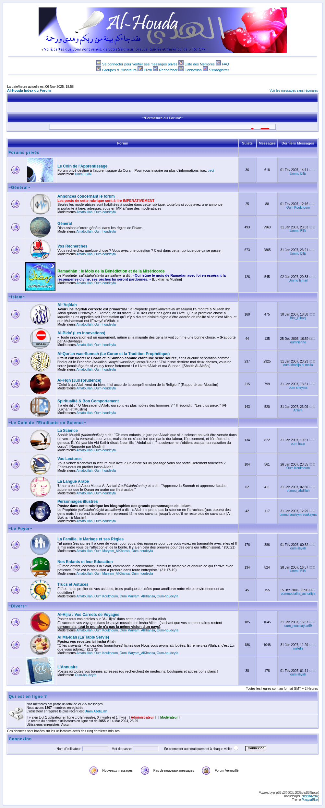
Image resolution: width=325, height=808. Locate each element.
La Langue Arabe (73, 481)
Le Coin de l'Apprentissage (82, 166)
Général (64, 223)
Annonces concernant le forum (86, 196)
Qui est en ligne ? (28, 696)
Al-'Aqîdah (67, 305)
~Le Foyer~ (20, 528)
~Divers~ (18, 606)
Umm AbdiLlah (96, 711)
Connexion (193, 70)
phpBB (277, 792)
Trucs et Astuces (73, 584)
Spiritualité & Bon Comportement (88, 401)
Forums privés (24, 152)
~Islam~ (16, 297)
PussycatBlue (310, 800)
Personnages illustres (77, 501)
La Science (67, 430)
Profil (148, 70)
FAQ (225, 64)
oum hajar (298, 443)
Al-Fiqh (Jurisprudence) (79, 380)
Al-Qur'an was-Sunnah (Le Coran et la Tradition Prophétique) (113, 354)
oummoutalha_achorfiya (298, 593)
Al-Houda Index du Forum (29, 90)
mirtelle (298, 648)
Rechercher (168, 70)
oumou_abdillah (298, 490)
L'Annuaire (67, 667)
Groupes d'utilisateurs (119, 70)
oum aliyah (298, 548)
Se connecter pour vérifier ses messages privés (139, 64)
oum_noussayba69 (298, 626)
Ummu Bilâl (83, 174)
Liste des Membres (200, 64)
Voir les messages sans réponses (294, 90)
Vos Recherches (72, 246)
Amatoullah (84, 212)
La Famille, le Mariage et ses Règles (90, 539)
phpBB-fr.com (310, 796)
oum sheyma (298, 387)
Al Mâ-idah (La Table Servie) (83, 637)
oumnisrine (298, 342)
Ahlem (298, 410)
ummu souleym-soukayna (298, 514)
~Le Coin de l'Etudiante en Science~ (47, 423)
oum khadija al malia (298, 365)
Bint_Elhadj (298, 318)
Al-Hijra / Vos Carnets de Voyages (88, 614)
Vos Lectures (69, 458)
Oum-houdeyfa (105, 212)
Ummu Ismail (298, 280)
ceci (211, 170)
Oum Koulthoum (298, 207)
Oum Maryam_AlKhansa (112, 551)
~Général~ (19, 187)
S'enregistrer (219, 70)
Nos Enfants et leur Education (85, 562)
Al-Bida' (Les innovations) (81, 333)
